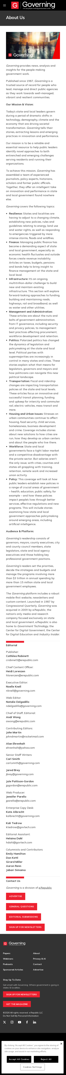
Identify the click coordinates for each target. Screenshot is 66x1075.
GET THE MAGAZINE (17, 1004)
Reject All (46, 1059)
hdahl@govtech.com (19, 842)
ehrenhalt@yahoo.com (20, 747)
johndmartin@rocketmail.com (25, 736)
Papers (6, 953)
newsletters (40, 597)
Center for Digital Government (25, 630)
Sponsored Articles (13, 969)
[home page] (33, 5)
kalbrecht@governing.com (23, 816)
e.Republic (39, 610)
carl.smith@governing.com (23, 763)
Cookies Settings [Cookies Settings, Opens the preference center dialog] (32, 1067)
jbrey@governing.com (20, 774)
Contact (37, 964)
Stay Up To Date (12, 979)
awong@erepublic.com (20, 721)
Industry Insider (49, 634)
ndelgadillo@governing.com (23, 706)
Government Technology (32, 626)
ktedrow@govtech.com (20, 827)
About (36, 953)
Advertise (38, 969)
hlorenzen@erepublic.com (22, 675)
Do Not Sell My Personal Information (21, 1015)
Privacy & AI (39, 958)
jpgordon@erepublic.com (21, 785)
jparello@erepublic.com (21, 800)
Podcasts (8, 964)
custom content (16, 601)
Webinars (8, 958)
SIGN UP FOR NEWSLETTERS (21, 994)
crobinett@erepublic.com (22, 660)
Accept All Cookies (19, 1059)
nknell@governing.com (20, 690)
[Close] (61, 1043)
